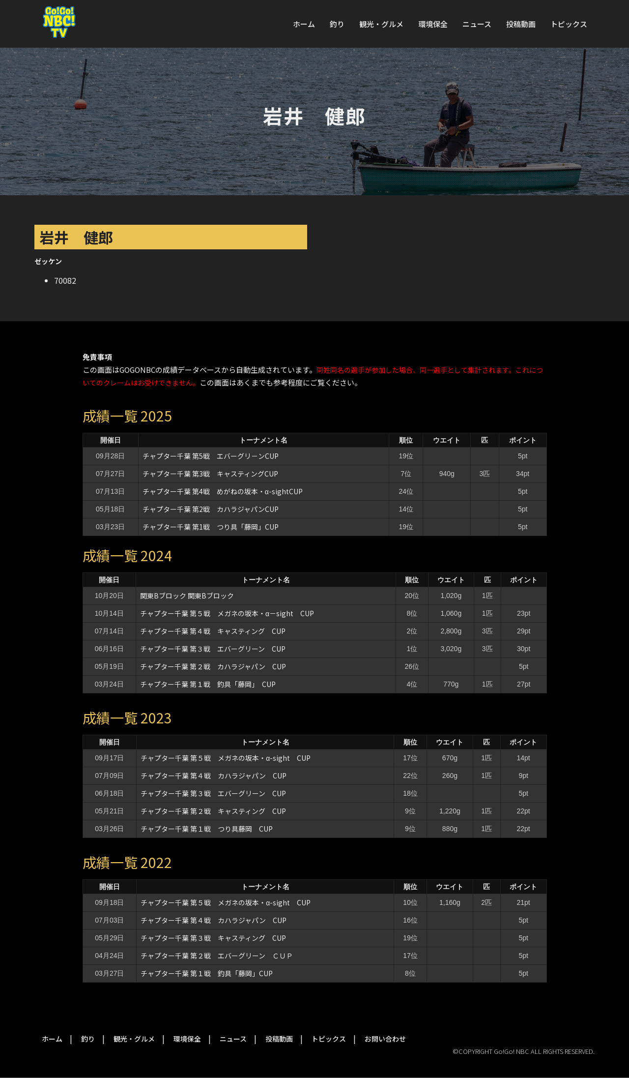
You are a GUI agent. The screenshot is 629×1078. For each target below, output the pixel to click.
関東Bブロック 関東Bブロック (187, 595)
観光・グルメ (381, 24)
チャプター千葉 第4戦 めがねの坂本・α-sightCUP (223, 491)
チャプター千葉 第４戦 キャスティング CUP (213, 631)
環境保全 (433, 24)
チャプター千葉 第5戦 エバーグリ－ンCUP (211, 456)
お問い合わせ (385, 1039)
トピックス (568, 24)
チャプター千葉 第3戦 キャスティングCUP (210, 474)
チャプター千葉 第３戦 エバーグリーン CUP (213, 649)
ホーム (304, 24)
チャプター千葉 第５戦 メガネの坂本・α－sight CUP (227, 613)
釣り (337, 24)
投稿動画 (521, 24)
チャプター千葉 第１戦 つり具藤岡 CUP (207, 829)
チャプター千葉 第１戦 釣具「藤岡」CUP (207, 973)
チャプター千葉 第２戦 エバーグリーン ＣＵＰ (217, 955)
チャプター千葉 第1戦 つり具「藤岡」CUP (211, 527)
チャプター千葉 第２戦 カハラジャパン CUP (213, 666)
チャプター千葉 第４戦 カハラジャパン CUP (213, 775)
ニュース (476, 24)
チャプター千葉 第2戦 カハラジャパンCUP (211, 509)
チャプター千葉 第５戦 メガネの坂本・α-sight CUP (226, 758)
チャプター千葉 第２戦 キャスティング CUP (213, 811)
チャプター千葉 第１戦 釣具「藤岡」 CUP (208, 684)
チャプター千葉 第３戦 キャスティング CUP (213, 938)
